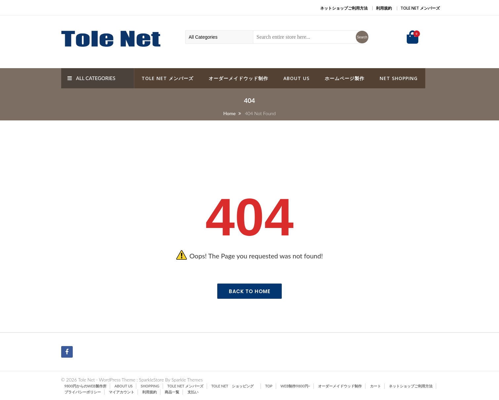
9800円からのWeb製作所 (85, 386)
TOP (268, 386)
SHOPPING (150, 386)
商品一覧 (172, 392)
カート (375, 386)
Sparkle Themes (187, 379)
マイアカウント (121, 392)
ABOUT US (296, 78)
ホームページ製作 (344, 78)
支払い (192, 392)
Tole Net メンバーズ (420, 8)
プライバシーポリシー (82, 392)
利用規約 (384, 8)
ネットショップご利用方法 (344, 8)
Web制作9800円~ (295, 386)
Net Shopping (399, 78)
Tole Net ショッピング (234, 386)
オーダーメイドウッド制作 (238, 78)
